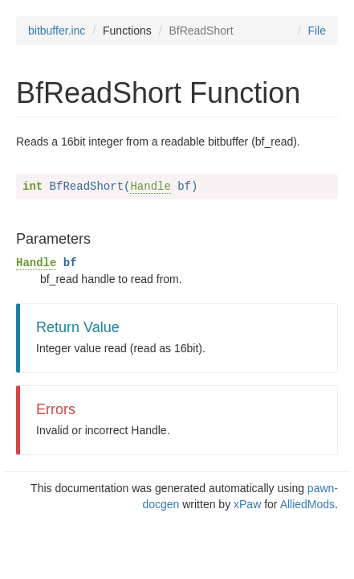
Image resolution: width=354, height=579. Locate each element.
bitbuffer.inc (56, 30)
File (316, 30)
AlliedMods (307, 504)
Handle (150, 186)
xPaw (247, 504)
